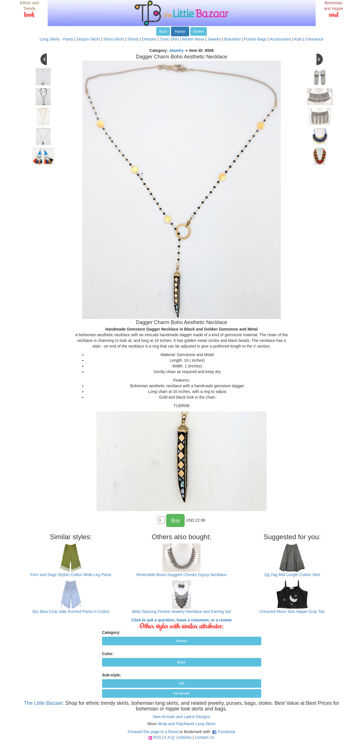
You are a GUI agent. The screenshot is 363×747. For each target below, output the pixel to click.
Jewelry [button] (181, 641)
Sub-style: (111, 675)
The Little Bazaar (43, 703)
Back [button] (163, 31)
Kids (298, 39)
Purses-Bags (255, 39)
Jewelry (214, 39)
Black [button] (181, 662)
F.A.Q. (170, 737)
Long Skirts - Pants (56, 39)
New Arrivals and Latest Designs (181, 716)
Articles (185, 737)
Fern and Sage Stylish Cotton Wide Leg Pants (70, 574)
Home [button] (180, 31)
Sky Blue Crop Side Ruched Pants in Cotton (70, 611)
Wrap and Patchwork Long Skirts (187, 723)
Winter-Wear (193, 39)
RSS (157, 737)
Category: (111, 632)
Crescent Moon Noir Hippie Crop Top (292, 611)
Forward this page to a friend (153, 731)
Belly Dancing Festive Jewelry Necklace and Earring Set (181, 611)
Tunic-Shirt (169, 39)
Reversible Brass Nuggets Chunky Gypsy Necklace (181, 574)
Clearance (314, 39)
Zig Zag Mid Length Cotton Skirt (292, 574)
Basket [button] (198, 31)
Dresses (149, 39)
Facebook (226, 731)
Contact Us (204, 737)
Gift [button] (181, 683)
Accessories (280, 39)
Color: (108, 653)
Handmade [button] (181, 693)
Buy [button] (175, 520)
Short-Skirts (113, 39)
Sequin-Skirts (88, 39)
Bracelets (232, 39)
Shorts (133, 39)
